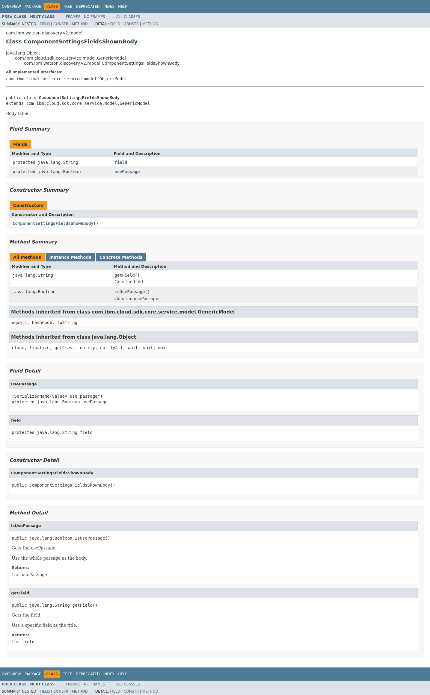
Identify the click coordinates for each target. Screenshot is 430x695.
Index (109, 6)
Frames (73, 17)
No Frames (94, 17)
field (120, 162)
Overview (11, 6)
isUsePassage (129, 291)
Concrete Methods (121, 257)
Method (80, 24)
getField (124, 275)
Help (122, 6)
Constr (60, 24)
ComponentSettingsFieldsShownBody (53, 223)
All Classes (128, 17)
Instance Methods (70, 257)
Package (33, 6)
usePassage (127, 171)
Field (45, 24)
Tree (67, 6)
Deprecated (88, 6)
